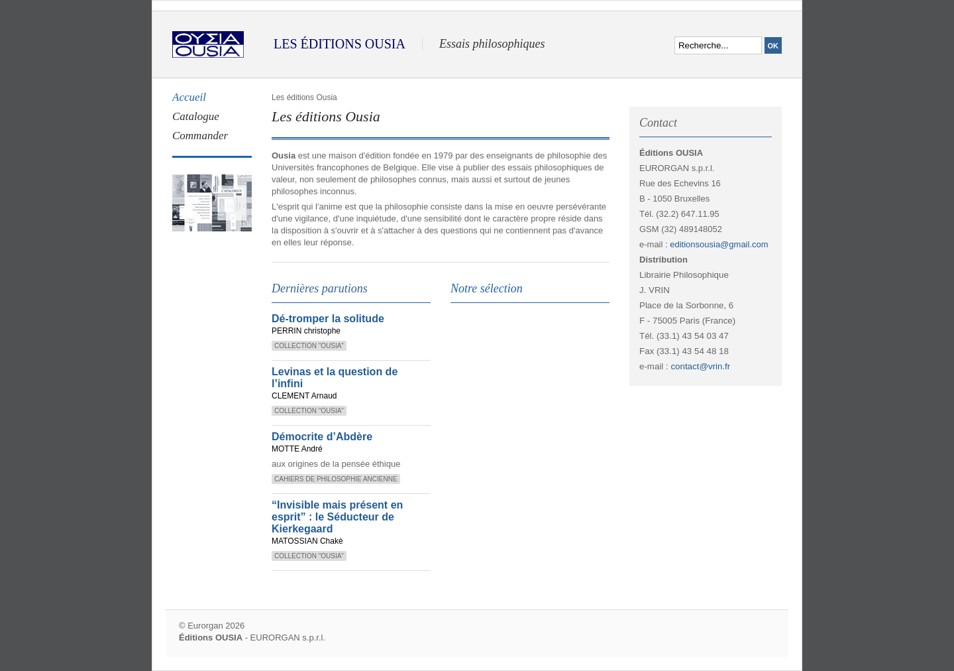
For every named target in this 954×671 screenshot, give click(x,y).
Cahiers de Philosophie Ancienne (336, 479)
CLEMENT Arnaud (304, 395)
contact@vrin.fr (700, 366)
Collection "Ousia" (309, 345)
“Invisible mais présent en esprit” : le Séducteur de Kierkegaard (337, 516)
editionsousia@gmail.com (719, 244)
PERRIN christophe (306, 331)
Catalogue (195, 116)
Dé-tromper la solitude (328, 318)
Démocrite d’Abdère (322, 436)
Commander (200, 135)
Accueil (189, 97)
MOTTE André (297, 449)
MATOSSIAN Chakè (307, 541)
